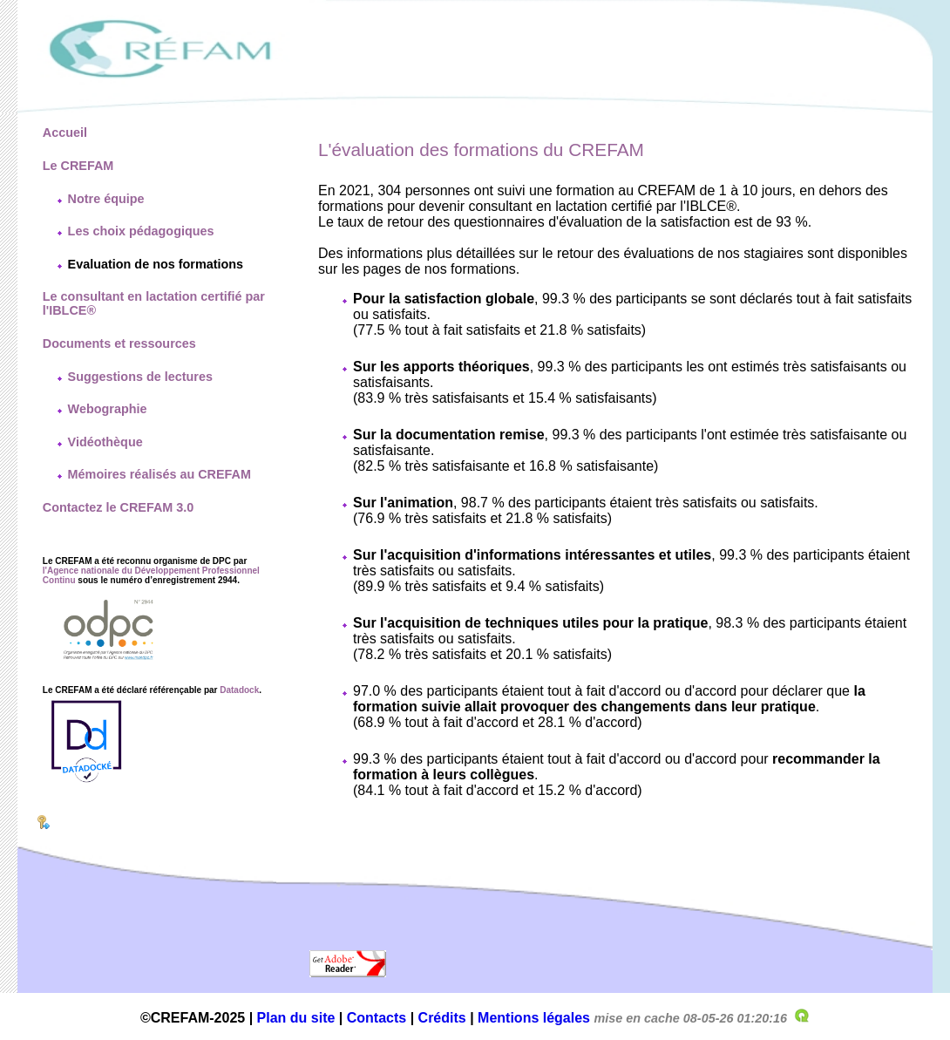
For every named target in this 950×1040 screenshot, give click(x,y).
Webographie (107, 409)
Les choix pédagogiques (141, 231)
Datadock (239, 690)
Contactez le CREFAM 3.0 (118, 507)
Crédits (442, 1017)
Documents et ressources (119, 343)
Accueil (65, 132)
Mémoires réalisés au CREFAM (159, 474)
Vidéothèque (105, 442)
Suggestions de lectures (140, 377)
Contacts (376, 1017)
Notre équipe (106, 199)
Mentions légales (534, 1017)
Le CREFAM (78, 166)
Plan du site (296, 1017)
